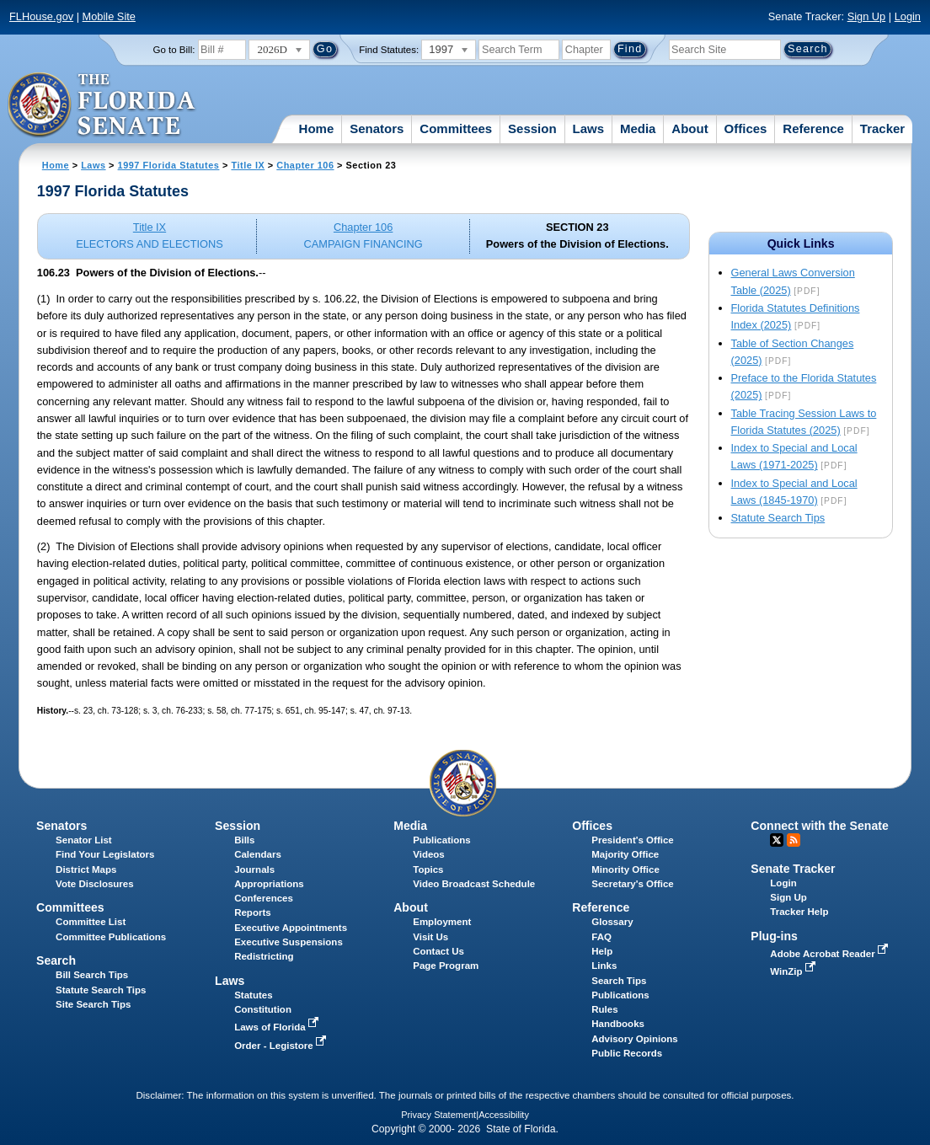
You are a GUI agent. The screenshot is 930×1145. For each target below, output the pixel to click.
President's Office (632, 840)
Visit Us (430, 937)
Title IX (248, 165)
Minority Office (625, 869)
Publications (441, 840)
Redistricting (263, 956)
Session (532, 128)
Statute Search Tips (778, 517)
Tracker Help (799, 912)
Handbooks (617, 1024)
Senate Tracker (793, 868)
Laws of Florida (278, 1027)
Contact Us (438, 951)
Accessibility (503, 1115)
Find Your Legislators (105, 854)
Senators (377, 128)
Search (56, 960)
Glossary (612, 922)
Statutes (253, 995)
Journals (254, 869)
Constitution (262, 1009)
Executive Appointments (290, 928)
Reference (813, 128)
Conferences (263, 898)
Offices (745, 128)
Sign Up (866, 16)
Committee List (91, 922)
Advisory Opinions (634, 1039)
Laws (589, 128)
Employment (442, 922)
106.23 (53, 272)
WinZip (794, 971)
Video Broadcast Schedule (474, 884)
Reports (252, 912)
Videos (429, 854)
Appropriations (269, 884)
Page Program (445, 965)
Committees (456, 128)
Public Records (626, 1053)
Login (908, 16)
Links (604, 965)
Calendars (257, 854)
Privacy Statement (438, 1115)
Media (638, 128)
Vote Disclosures (95, 884)
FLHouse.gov (41, 16)
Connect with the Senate (819, 825)
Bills (244, 840)
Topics (428, 869)
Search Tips (618, 981)
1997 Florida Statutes (169, 165)
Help (601, 951)
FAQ (601, 937)
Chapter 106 (305, 165)
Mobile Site (109, 16)
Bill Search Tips (92, 975)
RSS (793, 840)
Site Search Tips (93, 1004)
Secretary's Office (632, 884)
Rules (604, 1009)
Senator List (84, 840)
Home (316, 128)
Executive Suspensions (288, 942)
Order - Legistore (281, 1046)
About (689, 128)
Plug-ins (774, 936)
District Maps (86, 869)
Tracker (882, 128)
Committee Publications (111, 937)
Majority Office (625, 854)
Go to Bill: (174, 50)
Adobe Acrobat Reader (830, 954)
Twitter (776, 840)
